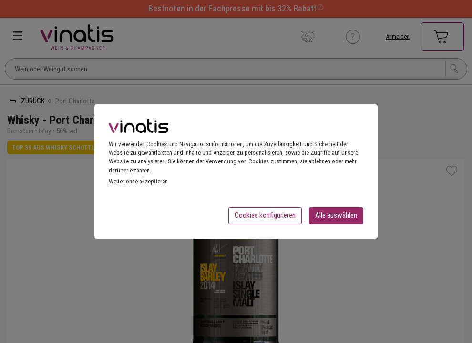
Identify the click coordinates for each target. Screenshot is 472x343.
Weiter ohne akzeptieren (138, 184)
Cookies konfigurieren (265, 218)
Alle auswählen (336, 218)
